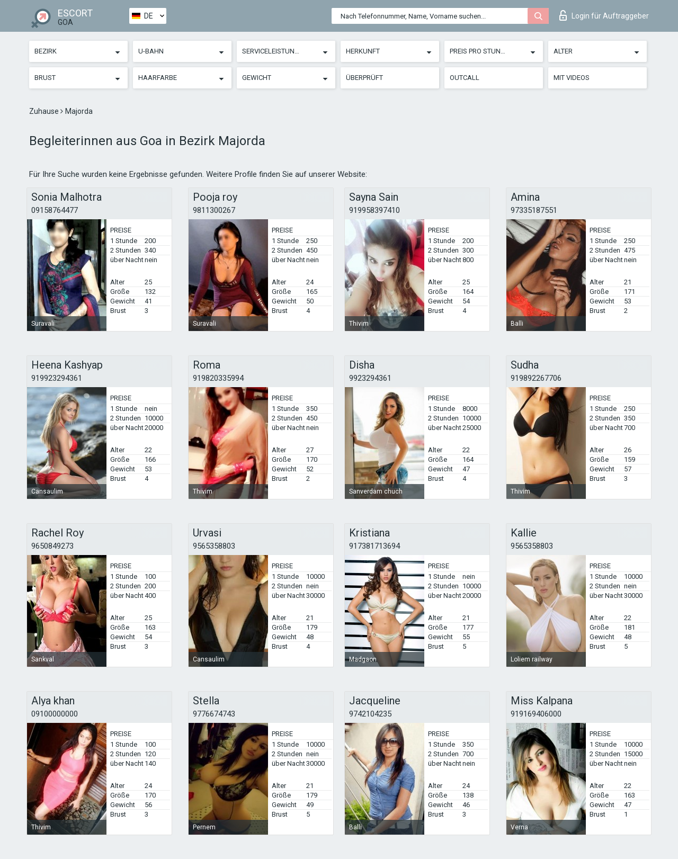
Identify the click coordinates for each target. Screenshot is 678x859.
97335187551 (534, 210)
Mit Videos (572, 78)
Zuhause (44, 111)
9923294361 (370, 378)
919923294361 (56, 378)
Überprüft (364, 78)
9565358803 (214, 546)
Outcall (464, 78)
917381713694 (374, 546)
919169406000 (536, 714)
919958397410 (374, 210)
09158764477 (54, 210)
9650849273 (52, 546)
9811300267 (214, 210)
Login (604, 15)
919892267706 (536, 378)
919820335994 (218, 378)
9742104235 (370, 714)
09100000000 (54, 714)
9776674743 (214, 714)
